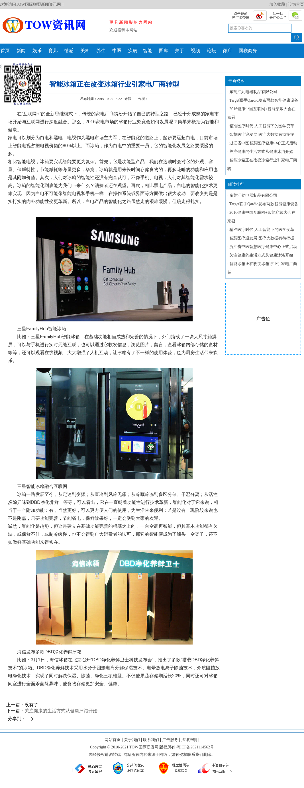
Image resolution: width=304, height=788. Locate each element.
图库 (163, 50)
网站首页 (113, 740)
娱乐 (37, 50)
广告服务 (170, 740)
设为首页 (296, 4)
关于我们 (132, 740)
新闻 (21, 50)
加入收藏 (277, 4)
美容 (84, 50)
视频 (195, 50)
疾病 (132, 50)
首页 (5, 50)
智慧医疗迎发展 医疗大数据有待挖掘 (261, 134)
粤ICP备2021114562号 (195, 747)
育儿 (53, 50)
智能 (147, 50)
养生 (100, 50)
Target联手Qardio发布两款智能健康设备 (263, 100)
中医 (116, 50)
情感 (69, 50)
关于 (179, 50)
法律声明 (189, 740)
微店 (227, 50)
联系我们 (151, 740)
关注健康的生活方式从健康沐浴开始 (61, 710)
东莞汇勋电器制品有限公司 (253, 92)
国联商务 (248, 50)
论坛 (211, 50)
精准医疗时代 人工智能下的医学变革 (261, 126)
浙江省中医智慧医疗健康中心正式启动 (263, 143)
